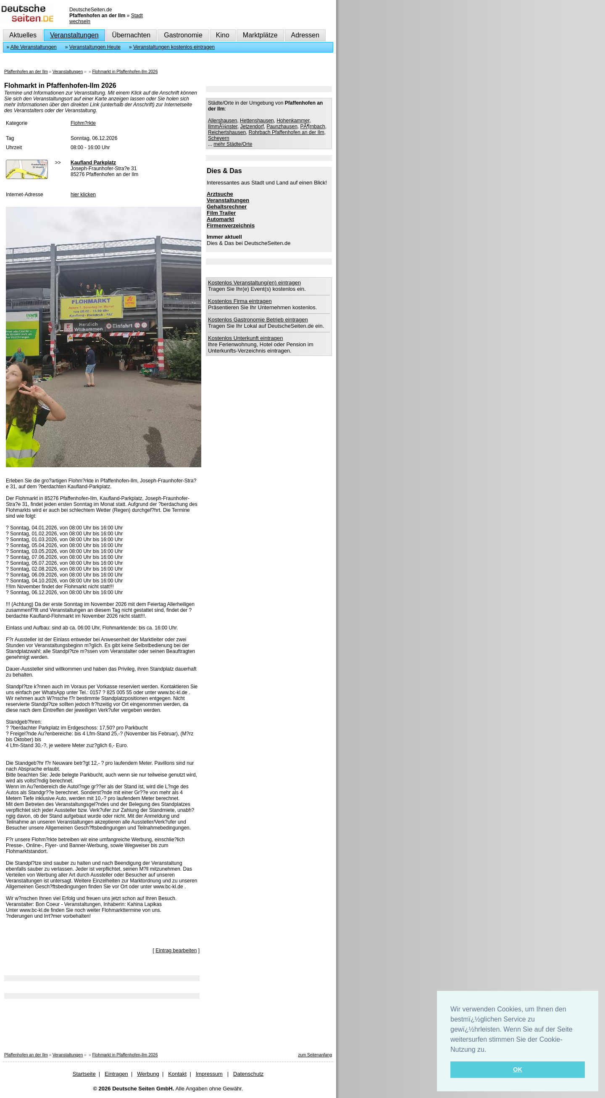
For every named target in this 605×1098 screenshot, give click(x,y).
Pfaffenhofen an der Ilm (26, 71)
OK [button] (517, 1069)
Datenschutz (248, 1074)
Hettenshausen (257, 121)
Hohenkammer (292, 121)
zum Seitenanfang (315, 1055)
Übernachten (131, 35)
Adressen (305, 35)
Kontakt (177, 1074)
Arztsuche (220, 194)
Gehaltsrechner (227, 206)
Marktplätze (260, 35)
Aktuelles (23, 35)
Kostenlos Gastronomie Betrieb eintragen (258, 319)
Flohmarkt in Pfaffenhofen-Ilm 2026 (125, 71)
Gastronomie (183, 35)
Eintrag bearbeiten (176, 950)
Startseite (84, 1074)
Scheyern (218, 138)
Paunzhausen (281, 126)
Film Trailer (221, 213)
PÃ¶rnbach (312, 126)
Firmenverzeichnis (231, 225)
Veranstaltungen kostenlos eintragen (174, 47)
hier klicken (83, 194)
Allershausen (222, 121)
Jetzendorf (252, 126)
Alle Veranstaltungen (34, 47)
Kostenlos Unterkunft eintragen (245, 338)
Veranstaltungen (74, 35)
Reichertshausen (227, 132)
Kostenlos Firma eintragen (240, 301)
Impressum (209, 1074)
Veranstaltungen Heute (95, 47)
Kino (222, 35)
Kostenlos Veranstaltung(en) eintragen (254, 282)
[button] (489, 1050)
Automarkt (220, 219)
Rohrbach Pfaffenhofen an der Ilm (286, 132)
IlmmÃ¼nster (222, 126)
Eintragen (116, 1074)
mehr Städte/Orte (232, 144)
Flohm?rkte (83, 123)
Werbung (148, 1074)
